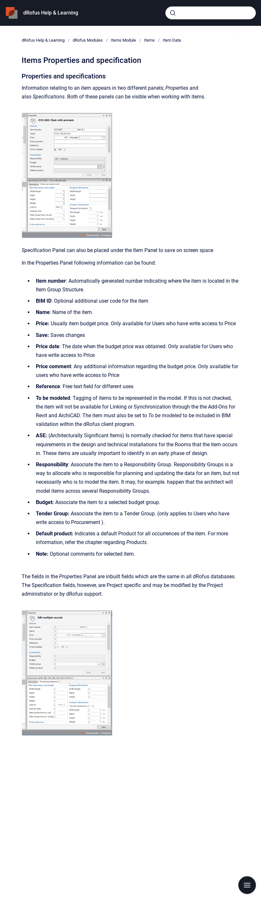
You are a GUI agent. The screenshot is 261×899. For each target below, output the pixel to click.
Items (149, 40)
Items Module (123, 40)
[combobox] (211, 13)
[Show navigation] (247, 885)
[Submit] (173, 13)
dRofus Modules (88, 40)
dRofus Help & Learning (50, 13)
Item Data (172, 40)
